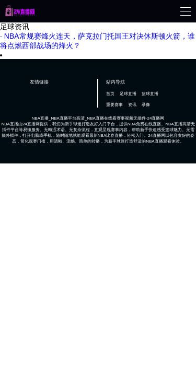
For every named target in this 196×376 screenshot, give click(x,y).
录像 (146, 104)
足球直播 (128, 93)
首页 (110, 93)
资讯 (132, 104)
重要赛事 (114, 104)
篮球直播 (150, 93)
